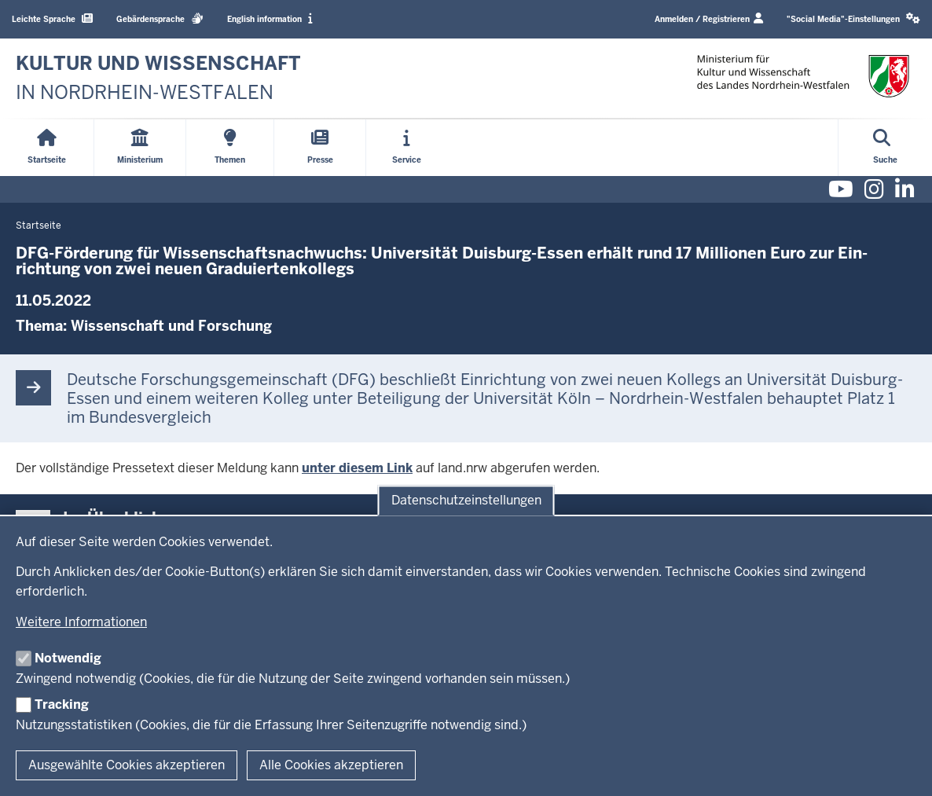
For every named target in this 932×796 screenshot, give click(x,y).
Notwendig (68, 658)
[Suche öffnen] (885, 147)
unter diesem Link (357, 468)
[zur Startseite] (158, 78)
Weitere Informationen (81, 622)
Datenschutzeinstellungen (466, 500)
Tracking (62, 704)
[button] (853, 19)
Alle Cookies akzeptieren (331, 765)
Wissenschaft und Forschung (171, 326)
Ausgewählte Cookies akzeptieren (126, 765)
